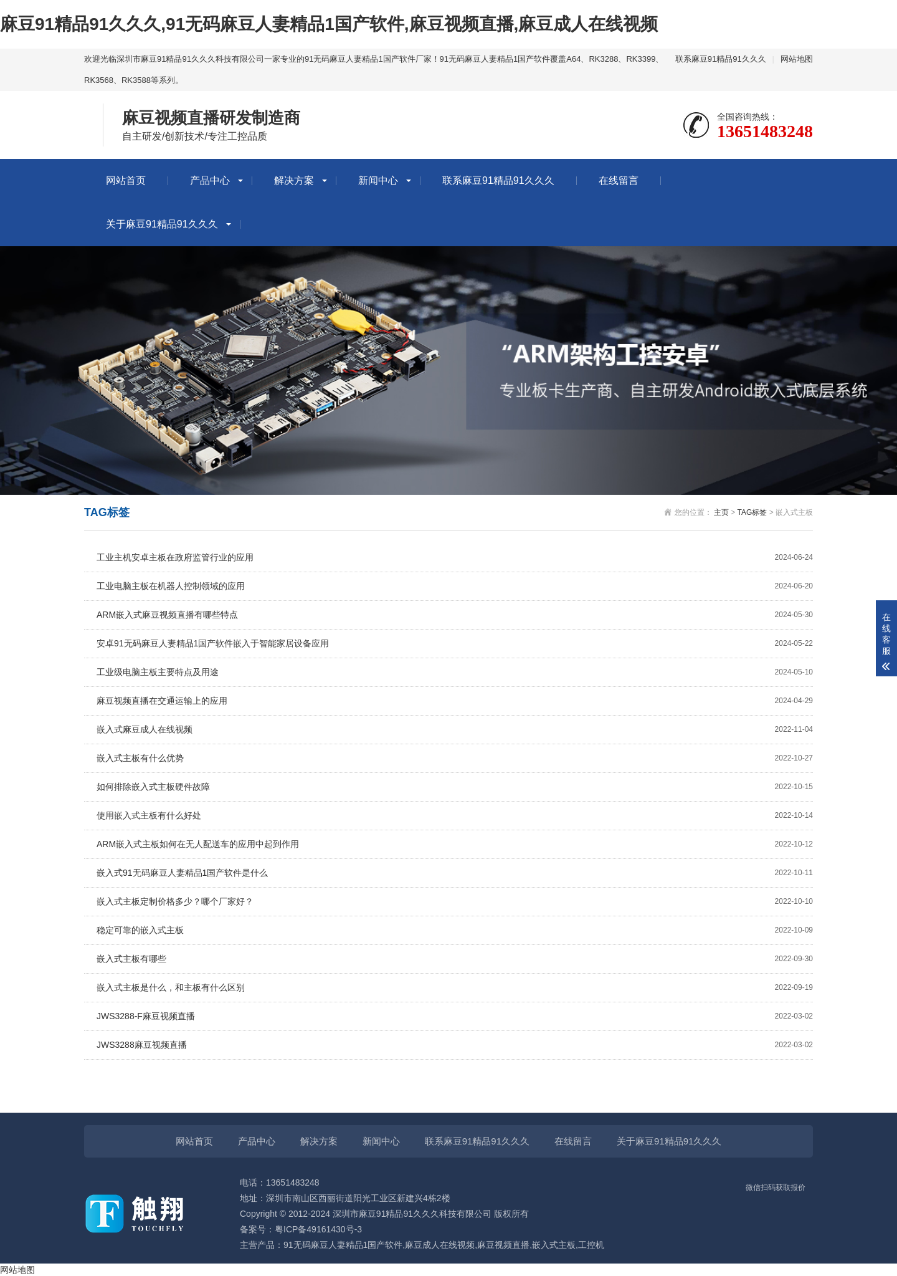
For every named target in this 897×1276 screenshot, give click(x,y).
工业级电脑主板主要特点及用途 (455, 672)
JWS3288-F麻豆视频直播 (455, 1016)
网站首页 (126, 180)
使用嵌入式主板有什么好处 (455, 816)
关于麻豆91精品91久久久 (162, 224)
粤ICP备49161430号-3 (318, 1229)
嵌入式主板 (554, 1245)
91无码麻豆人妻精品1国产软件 (342, 1245)
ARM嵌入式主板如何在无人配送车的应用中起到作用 (455, 844)
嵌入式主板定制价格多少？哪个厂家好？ (455, 902)
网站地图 (797, 59)
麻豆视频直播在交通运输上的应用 (455, 701)
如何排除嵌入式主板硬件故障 (455, 787)
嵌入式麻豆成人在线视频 (455, 730)
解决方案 (294, 180)
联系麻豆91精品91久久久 (720, 59)
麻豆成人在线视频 (440, 1245)
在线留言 (618, 180)
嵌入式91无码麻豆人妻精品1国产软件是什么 (455, 873)
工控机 (591, 1245)
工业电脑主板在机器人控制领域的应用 (455, 586)
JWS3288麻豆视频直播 (455, 1045)
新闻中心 (378, 180)
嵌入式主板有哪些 (455, 959)
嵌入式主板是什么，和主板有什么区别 (455, 988)
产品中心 (210, 180)
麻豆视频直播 (503, 1245)
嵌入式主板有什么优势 (455, 758)
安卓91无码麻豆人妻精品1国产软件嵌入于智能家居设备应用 (455, 644)
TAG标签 (752, 512)
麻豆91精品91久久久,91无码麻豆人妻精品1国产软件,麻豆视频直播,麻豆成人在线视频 (329, 24)
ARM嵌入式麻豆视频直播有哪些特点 (455, 615)
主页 (721, 512)
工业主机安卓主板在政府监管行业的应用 (455, 558)
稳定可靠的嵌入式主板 (455, 930)
